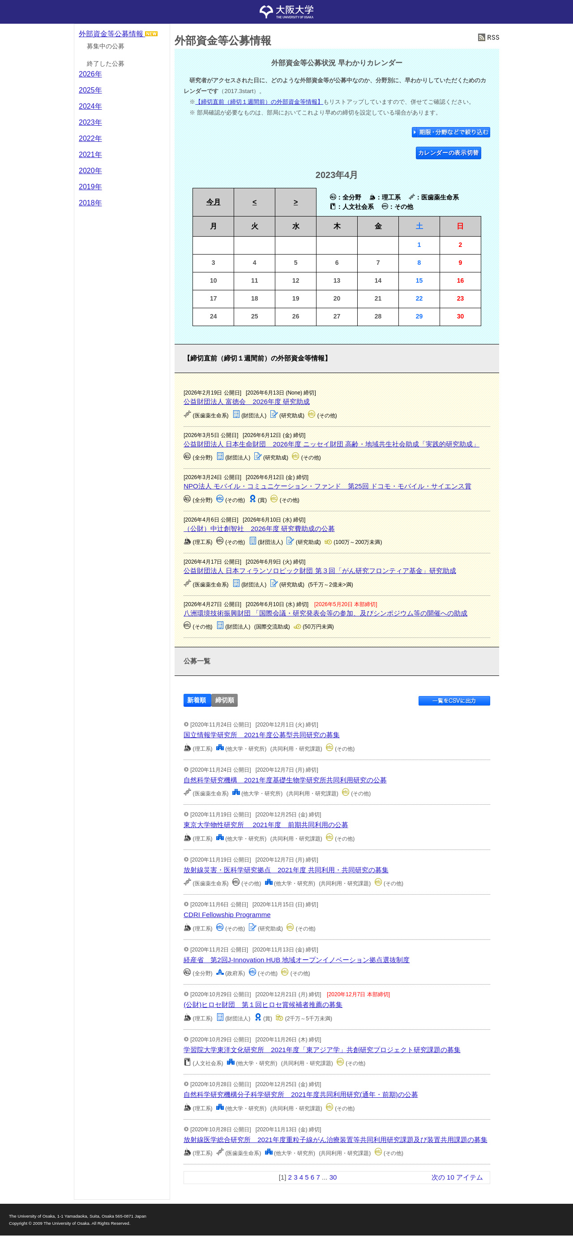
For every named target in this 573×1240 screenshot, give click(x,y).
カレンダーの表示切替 (448, 152)
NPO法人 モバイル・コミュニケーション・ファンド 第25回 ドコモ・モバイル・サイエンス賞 (327, 486)
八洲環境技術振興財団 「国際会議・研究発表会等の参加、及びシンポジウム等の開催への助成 (325, 613)
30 (333, 1177)
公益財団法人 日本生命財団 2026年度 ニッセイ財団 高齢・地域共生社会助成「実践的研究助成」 (331, 444)
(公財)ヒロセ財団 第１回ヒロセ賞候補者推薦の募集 (263, 1004)
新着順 (196, 700)
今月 (213, 202)
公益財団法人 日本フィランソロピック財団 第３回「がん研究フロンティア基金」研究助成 (320, 570)
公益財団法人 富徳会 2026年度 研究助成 (247, 401)
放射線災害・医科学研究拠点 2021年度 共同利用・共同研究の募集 (286, 870)
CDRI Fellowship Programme (227, 914)
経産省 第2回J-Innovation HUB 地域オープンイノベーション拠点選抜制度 (297, 960)
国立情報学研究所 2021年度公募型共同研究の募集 (261, 735)
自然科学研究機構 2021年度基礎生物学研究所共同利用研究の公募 (285, 780)
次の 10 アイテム (457, 1177)
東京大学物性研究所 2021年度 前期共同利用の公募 (266, 824)
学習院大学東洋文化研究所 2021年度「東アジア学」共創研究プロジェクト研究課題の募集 (322, 1049)
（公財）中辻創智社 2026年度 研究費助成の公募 (259, 528)
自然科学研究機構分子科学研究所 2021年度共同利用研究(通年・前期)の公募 (301, 1094)
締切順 (224, 700)
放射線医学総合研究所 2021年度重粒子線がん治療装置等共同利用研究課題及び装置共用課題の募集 (335, 1139)
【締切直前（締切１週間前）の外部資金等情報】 (259, 101)
